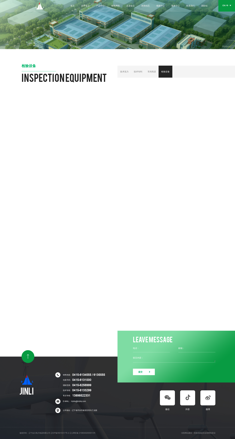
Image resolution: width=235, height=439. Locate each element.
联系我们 (190, 6)
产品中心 (100, 6)
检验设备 (165, 71)
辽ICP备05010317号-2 (60, 433)
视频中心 (160, 6)
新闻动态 (145, 6)
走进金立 (130, 6)
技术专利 (138, 71)
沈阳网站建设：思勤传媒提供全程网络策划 (198, 433)
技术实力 (124, 71)
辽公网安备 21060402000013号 (82, 433)
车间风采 (152, 71)
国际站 (204, 6)
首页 (72, 6)
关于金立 (85, 6)
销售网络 (115, 6)
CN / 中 (225, 6)
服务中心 (175, 6)
